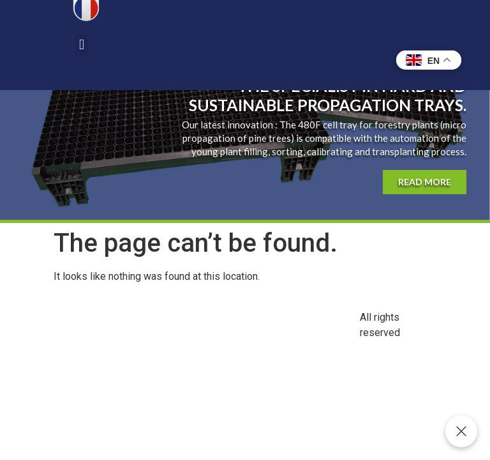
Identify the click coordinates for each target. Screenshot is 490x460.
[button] (81, 45)
